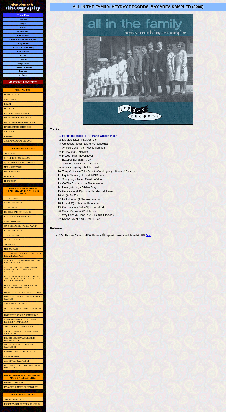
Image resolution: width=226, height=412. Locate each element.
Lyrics (23, 55)
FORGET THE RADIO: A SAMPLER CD (21, 315)
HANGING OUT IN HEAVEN (16, 113)
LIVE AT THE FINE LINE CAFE (17, 118)
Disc (148, 235)
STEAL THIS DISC (12, 235)
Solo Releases (23, 35)
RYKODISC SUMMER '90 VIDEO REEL (21, 387)
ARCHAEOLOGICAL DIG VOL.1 (18, 141)
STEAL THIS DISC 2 (13, 203)
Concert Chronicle (23, 67)
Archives (23, 75)
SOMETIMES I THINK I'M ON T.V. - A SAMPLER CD (20, 346)
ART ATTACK (10, 99)
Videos (23, 27)
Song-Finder (23, 63)
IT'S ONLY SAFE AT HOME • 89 (17, 212)
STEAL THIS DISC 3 (13, 230)
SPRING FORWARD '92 (14, 240)
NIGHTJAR (9, 132)
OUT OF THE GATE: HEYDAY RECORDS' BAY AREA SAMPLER (22, 261)
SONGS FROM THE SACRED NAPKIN (20, 226)
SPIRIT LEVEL (10, 108)
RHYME (7, 104)
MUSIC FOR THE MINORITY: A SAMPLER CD (22, 309)
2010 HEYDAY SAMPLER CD (17, 361)
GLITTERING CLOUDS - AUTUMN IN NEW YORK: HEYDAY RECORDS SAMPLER (20, 269)
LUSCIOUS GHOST (12, 172)
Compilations (23, 43)
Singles (23, 23)
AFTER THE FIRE (12, 356)
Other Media (23, 31)
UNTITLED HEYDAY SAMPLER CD (19, 352)
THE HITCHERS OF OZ (14, 399)
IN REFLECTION (11, 95)
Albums (23, 19)
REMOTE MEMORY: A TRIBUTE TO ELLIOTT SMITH (20, 339)
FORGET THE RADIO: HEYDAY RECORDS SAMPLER (23, 298)
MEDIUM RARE (11, 249)
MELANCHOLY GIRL (13, 167)
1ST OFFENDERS (11, 198)
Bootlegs (23, 71)
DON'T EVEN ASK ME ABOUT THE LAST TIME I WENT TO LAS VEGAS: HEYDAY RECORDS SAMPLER (22, 278)
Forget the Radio (72, 135)
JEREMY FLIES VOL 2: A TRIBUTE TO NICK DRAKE (21, 332)
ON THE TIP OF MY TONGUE (17, 158)
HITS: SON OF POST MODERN (17, 217)
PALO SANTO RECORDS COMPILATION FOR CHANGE (22, 366)
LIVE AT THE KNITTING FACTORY (19, 122)
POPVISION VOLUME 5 (14, 382)
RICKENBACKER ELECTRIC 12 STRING (22, 404)
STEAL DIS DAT (11, 207)
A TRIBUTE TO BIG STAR (15, 304)
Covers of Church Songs (23, 47)
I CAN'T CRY (9, 176)
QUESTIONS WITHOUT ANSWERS (19, 162)
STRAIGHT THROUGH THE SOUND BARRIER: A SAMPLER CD (20, 321)
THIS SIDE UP (10, 244)
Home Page (23, 15)
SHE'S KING (9, 153)
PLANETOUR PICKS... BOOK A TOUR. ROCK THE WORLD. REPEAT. (21, 286)
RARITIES (8, 136)
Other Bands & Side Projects (23, 39)
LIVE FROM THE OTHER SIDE (17, 127)
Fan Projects (23, 51)
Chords (23, 59)
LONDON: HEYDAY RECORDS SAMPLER (22, 292)
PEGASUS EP (10, 181)
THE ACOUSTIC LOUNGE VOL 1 (18, 326)
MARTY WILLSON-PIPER (23, 82)
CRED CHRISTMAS (12, 221)
